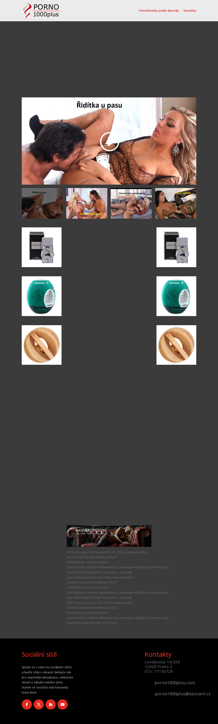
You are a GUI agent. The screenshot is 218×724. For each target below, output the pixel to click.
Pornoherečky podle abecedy (159, 11)
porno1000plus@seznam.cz (183, 694)
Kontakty (190, 11)
